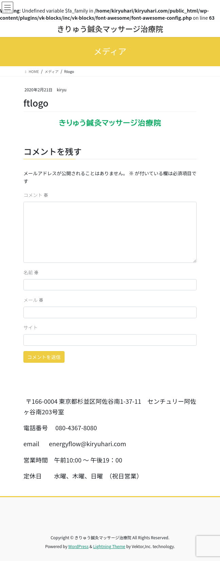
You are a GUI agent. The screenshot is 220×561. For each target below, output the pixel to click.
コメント (35, 195)
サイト (30, 327)
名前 (31, 272)
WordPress (78, 546)
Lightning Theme (109, 546)
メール (33, 299)
